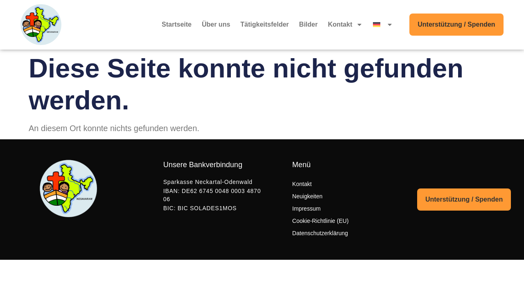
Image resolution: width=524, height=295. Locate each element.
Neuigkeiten (307, 196)
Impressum (306, 208)
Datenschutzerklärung (320, 233)
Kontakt (345, 25)
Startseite (177, 24)
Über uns (216, 24)
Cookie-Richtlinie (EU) (320, 221)
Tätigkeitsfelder (264, 24)
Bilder (308, 24)
